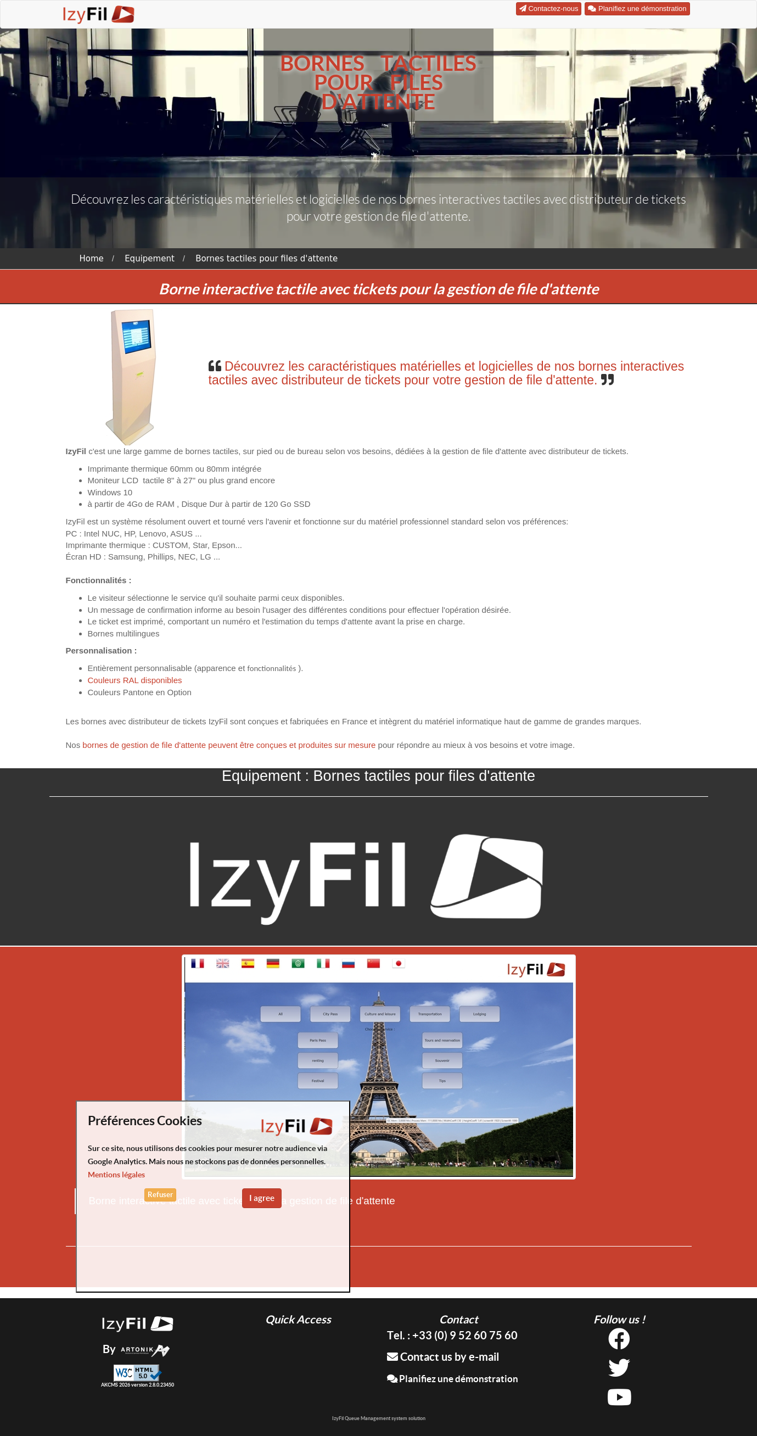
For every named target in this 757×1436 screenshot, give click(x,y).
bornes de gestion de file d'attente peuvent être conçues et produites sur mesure (228, 745)
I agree (261, 1198)
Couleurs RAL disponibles (135, 680)
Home (92, 259)
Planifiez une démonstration (452, 1378)
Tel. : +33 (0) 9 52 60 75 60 (452, 1335)
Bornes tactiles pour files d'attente (266, 259)
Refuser (160, 1195)
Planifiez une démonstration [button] (637, 8)
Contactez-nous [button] (549, 8)
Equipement (150, 259)
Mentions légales (116, 1174)
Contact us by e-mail (443, 1356)
